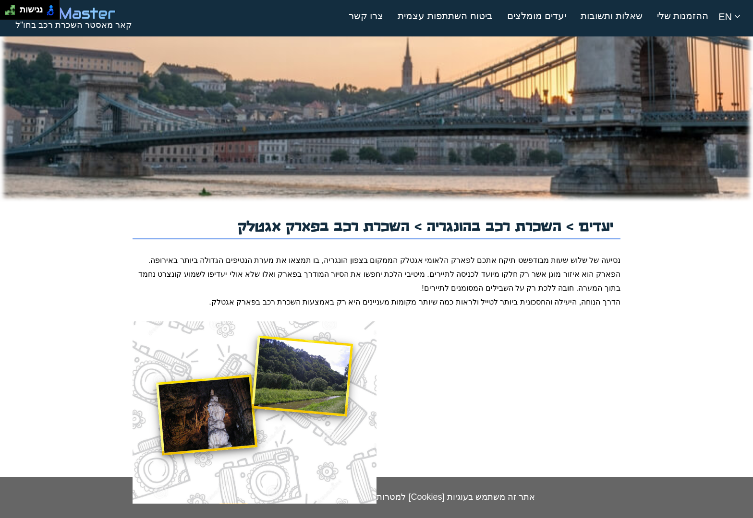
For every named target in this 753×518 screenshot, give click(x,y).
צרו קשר (366, 16)
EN (729, 17)
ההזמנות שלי (683, 16)
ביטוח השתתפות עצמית (445, 16)
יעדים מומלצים (537, 16)
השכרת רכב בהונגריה (496, 225)
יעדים (596, 225)
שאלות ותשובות (612, 16)
